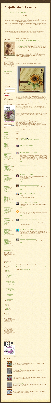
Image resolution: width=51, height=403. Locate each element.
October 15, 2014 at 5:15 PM (30, 229)
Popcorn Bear (6, 218)
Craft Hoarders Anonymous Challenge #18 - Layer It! (10, 278)
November (8, 271)
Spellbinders (6, 233)
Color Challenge (7, 160)
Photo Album (6, 213)
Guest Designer (30, 139)
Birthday (5, 144)
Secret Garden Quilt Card (10, 296)
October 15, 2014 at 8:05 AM (34, 219)
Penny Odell (6, 212)
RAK (5, 224)
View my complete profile (8, 71)
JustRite (5, 189)
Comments (7, 90)
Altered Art (6, 132)
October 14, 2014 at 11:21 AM (28, 210)
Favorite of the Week (7, 178)
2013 (6, 312)
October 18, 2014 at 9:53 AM (31, 239)
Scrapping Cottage (7, 230)
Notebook (5, 200)
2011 (6, 314)
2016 (6, 266)
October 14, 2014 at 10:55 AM (31, 202)
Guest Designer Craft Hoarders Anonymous (27, 40)
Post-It (5, 219)
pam (20, 174)
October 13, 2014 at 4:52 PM (27, 174)
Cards (5, 155)
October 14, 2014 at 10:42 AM (29, 193)
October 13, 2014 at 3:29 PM (31, 165)
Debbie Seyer (22, 202)
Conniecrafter (22, 239)
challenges (6, 157)
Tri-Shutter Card (6, 243)
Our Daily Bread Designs (8, 208)
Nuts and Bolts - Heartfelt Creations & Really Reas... (10, 285)
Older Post (45, 266)
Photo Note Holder (7, 214)
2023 (6, 263)
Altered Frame (6, 133)
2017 (6, 265)
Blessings (5, 145)
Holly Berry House (7, 188)
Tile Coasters (6, 239)
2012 (6, 313)
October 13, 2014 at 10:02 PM (33, 185)
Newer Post (18, 266)
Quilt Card (6, 223)
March (7, 308)
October (7, 272)
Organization (6, 204)
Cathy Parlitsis (23, 165)
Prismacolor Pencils (7, 220)
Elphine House (6, 177)
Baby (5, 135)
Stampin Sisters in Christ (8, 234)
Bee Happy (6, 143)
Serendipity (6, 231)
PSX (5, 221)
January (7, 310)
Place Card (6, 215)
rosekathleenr (6, 102)
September (8, 300)
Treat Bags (6, 240)
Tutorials (5, 244)
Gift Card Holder (7, 182)
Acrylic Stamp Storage (17, 369)
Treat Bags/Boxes (7, 241)
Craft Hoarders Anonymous (8, 166)
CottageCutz (6, 165)
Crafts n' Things (6, 168)
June (7, 304)
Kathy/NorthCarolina (24, 219)
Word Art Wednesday (7, 250)
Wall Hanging (6, 247)
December (8, 270)
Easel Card (6, 172)
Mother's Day (6, 198)
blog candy (6, 146)
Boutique (5, 149)
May (7, 305)
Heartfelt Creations (7, 187)
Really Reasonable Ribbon (8, 225)
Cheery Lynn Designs (7, 158)
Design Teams (23, 12)
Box (4, 150)
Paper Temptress (7, 210)
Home (6, 12)
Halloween (6, 186)
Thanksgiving (6, 236)
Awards (17, 12)
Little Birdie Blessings (7, 191)
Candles (5, 154)
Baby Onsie (6, 138)
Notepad (5, 201)
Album (5, 129)
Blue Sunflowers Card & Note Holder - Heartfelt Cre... (10, 282)
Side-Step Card (6, 232)
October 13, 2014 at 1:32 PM (31, 152)
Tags (5, 235)
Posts (6, 88)
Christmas (5, 159)
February (8, 309)
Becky (21, 145)
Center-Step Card (7, 156)
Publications (11, 12)
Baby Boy (5, 136)
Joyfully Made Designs (20, 7)
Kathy (7, 58)
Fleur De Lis (6, 180)
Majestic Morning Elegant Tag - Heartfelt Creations (10, 275)
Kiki (5, 190)
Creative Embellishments (8, 170)
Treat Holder (6, 242)
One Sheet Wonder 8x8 (7, 203)
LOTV (5, 192)
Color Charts (6, 161)
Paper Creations (6, 209)
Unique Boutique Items (8, 245)
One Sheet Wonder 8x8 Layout (18, 383)
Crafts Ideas (6, 167)
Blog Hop (5, 147)
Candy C (21, 193)
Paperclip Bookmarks (7, 211)
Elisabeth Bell (6, 176)
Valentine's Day (6, 246)
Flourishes (6, 181)
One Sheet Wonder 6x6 (7, 202)
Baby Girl (5, 137)
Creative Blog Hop (7, 169)
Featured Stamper (7, 179)
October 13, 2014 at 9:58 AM (28, 145)
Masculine (6, 193)
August (7, 301)
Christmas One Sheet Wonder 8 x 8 (19, 362)
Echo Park (6, 175)
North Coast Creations (7, 199)
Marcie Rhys (22, 229)
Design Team (6, 171)
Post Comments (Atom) (25, 269)
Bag (4, 139)
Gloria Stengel (22, 152)
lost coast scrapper (23, 185)
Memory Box (6, 197)
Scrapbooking (6, 229)
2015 (6, 267)
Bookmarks (6, 148)
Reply (21, 148)
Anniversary (6, 134)
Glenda (21, 210)
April (7, 306)
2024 (6, 262)
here (42, 59)
